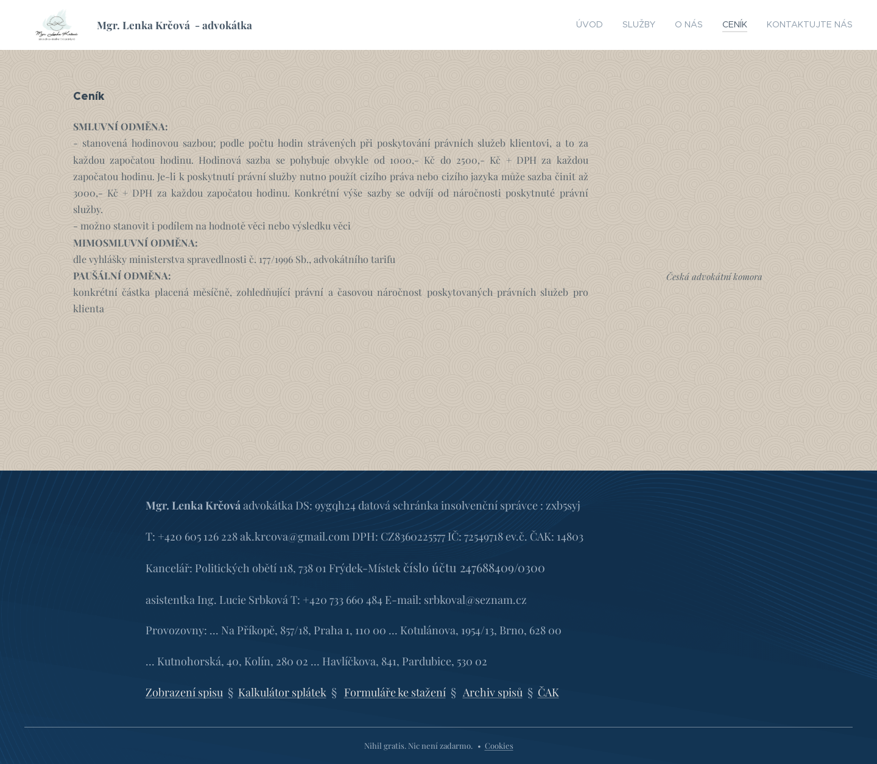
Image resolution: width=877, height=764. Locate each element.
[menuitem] (615, 25)
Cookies (499, 745)
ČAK (548, 691)
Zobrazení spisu (184, 691)
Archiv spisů (493, 691)
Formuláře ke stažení (395, 691)
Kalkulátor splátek (282, 691)
